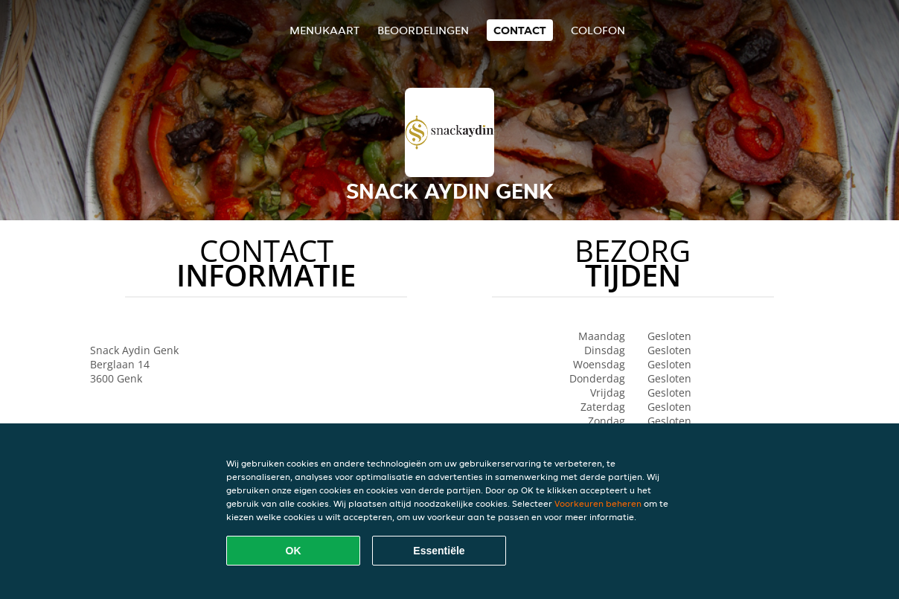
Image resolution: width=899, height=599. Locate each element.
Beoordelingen (423, 30)
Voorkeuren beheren (598, 503)
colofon (598, 30)
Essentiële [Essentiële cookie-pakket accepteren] (438, 551)
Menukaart (324, 30)
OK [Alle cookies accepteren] (293, 551)
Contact (519, 30)
